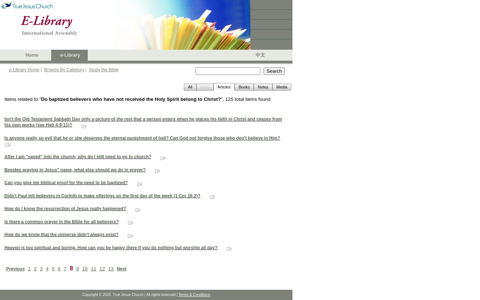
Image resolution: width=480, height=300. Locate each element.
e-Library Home (24, 69)
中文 (260, 55)
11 (94, 268)
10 (85, 268)
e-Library (70, 55)
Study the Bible (103, 69)
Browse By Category (64, 69)
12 (102, 268)
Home (32, 55)
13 (111, 268)
